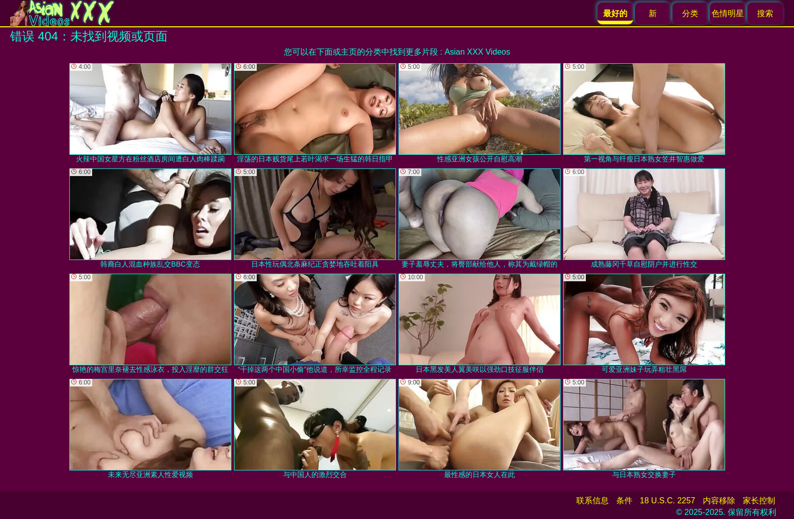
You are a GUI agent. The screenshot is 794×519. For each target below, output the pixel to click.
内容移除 (719, 500)
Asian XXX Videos (477, 52)
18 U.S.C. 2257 (667, 500)
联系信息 (592, 500)
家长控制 (759, 500)
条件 (624, 500)
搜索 (765, 13)
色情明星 (727, 13)
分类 (690, 13)
